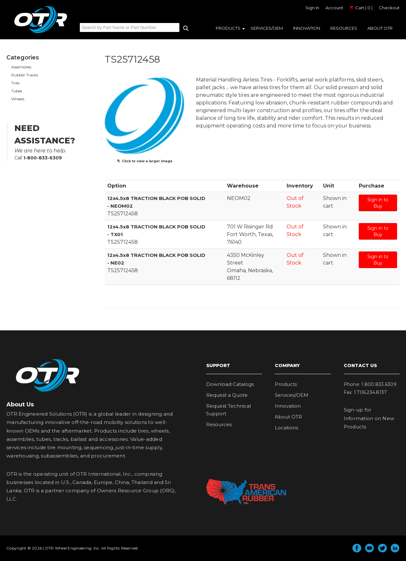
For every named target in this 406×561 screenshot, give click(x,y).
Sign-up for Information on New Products (369, 418)
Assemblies (21, 67)
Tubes (16, 90)
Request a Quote (227, 395)
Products (228, 28)
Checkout (389, 7)
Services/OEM (267, 28)
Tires (15, 83)
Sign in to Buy (377, 203)
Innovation (306, 28)
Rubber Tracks (24, 75)
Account (334, 7)
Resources (343, 28)
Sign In (312, 7)
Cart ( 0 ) (361, 7)
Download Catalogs (230, 384)
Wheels (17, 98)
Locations (286, 428)
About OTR (380, 28)
